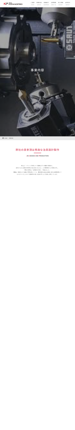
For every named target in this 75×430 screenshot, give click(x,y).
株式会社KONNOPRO (14, 3)
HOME (5, 138)
